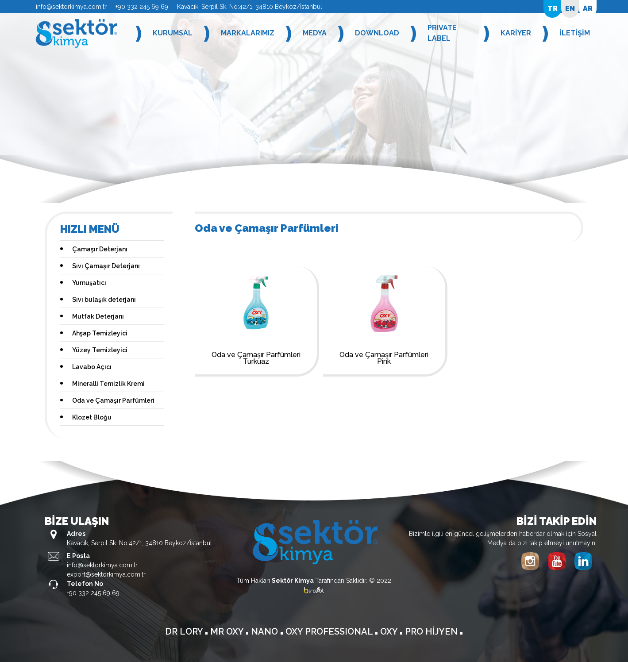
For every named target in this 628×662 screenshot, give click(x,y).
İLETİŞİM (574, 33)
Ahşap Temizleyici (99, 333)
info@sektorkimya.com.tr (71, 6)
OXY (390, 631)
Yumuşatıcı (89, 282)
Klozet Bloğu (92, 417)
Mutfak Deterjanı (98, 316)
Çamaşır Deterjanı (99, 249)
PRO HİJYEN (432, 631)
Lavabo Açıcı (92, 366)
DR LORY (185, 631)
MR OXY (228, 631)
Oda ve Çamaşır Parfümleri (113, 400)
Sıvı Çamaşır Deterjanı (106, 265)
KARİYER (516, 33)
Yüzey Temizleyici (99, 350)
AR (588, 8)
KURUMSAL (173, 33)
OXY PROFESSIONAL (330, 631)
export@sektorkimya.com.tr (106, 574)
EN (570, 8)
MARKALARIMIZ (247, 33)
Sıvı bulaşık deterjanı (104, 299)
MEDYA (315, 33)
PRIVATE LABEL (442, 32)
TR (552, 8)
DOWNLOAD (377, 33)
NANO (265, 631)
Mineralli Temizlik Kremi (108, 383)
